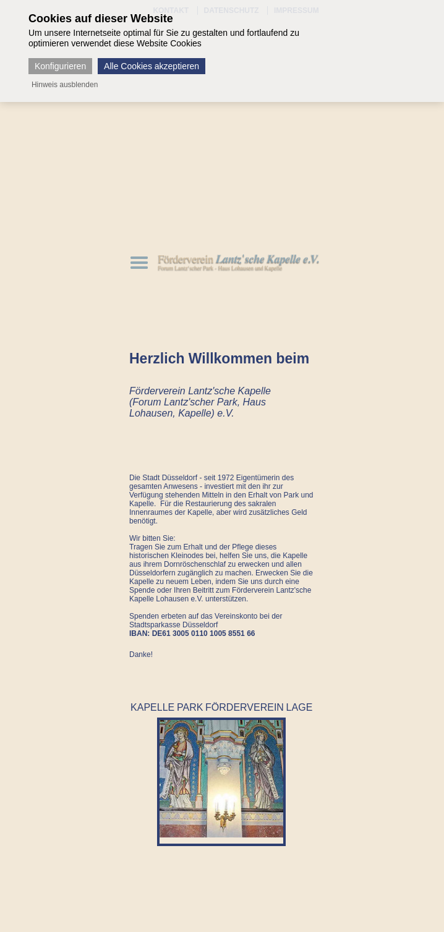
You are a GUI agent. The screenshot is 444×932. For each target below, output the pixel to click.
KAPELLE (152, 707)
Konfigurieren (60, 66)
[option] (221, 778)
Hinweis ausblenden (65, 84)
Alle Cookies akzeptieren (151, 66)
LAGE (299, 707)
